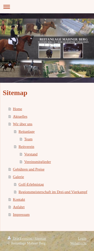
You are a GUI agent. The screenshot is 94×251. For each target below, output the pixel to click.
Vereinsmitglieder (37, 162)
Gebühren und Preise (29, 169)
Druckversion (20, 238)
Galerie (18, 177)
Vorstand (31, 154)
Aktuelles (20, 116)
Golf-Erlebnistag (31, 184)
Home (17, 109)
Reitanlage (27, 132)
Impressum (21, 215)
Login (82, 238)
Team (28, 139)
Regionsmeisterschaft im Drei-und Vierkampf (53, 192)
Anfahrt (19, 207)
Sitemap (40, 238)
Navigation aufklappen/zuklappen (47, 6)
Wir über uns (23, 124)
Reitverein (26, 147)
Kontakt (19, 199)
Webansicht (78, 243)
